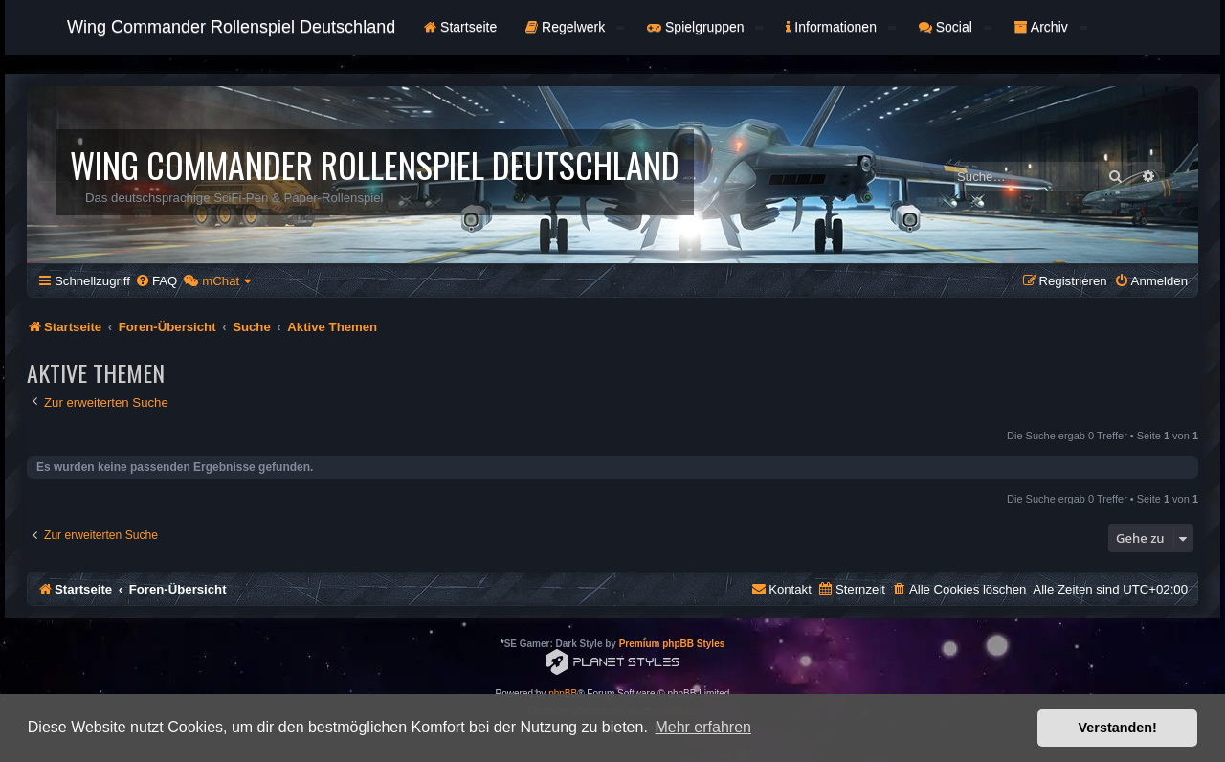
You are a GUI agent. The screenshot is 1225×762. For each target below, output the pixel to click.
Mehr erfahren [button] (703, 727)
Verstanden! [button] (1118, 727)
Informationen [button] (840, 26)
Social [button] (955, 26)
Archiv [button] (1050, 26)
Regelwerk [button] (574, 26)
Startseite (460, 26)
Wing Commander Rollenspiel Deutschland (231, 26)
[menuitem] (156, 281)
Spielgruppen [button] (705, 26)
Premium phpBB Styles (672, 644)
